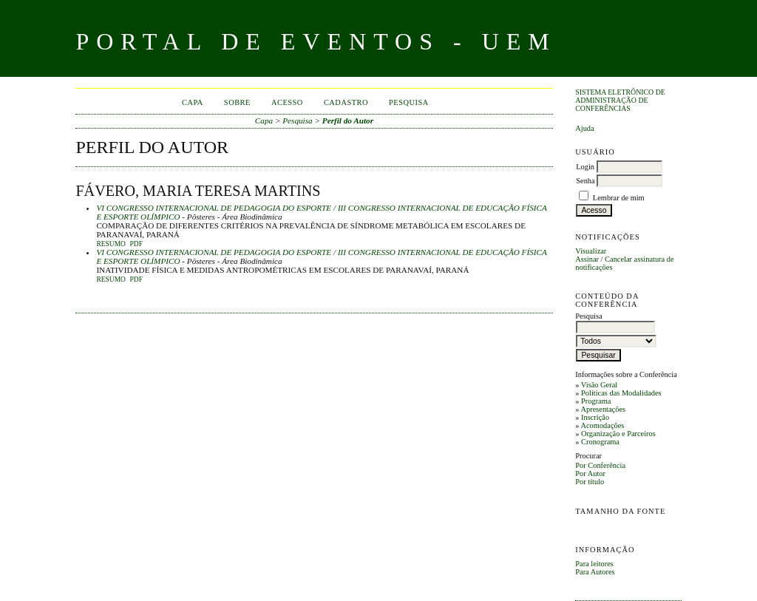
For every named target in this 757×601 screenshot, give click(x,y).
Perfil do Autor (347, 120)
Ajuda (584, 128)
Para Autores (594, 572)
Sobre (237, 102)
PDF (136, 244)
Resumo (111, 244)
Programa (596, 401)
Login (585, 167)
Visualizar (590, 251)
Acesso (287, 102)
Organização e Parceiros (618, 433)
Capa (192, 102)
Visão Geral (599, 385)
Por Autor (590, 473)
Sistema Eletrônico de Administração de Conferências (620, 100)
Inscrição (595, 417)
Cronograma (600, 442)
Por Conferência (600, 465)
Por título (589, 482)
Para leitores (594, 564)
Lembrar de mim (619, 198)
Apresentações (602, 409)
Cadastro (346, 102)
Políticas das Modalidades (621, 393)
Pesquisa (409, 102)
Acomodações (602, 425)
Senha (585, 181)
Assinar (587, 259)
